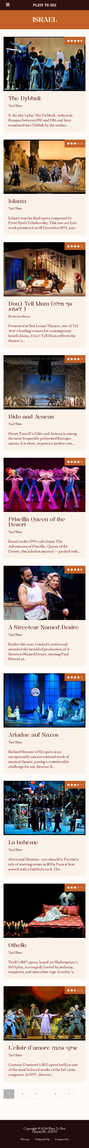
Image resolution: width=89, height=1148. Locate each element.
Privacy (25, 1139)
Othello (17, 945)
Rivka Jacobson (19, 316)
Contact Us (61, 1139)
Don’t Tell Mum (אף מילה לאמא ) (40, 306)
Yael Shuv (15, 106)
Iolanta (17, 201)
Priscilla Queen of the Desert (36, 522)
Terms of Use (42, 1139)
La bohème (23, 842)
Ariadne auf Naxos (33, 734)
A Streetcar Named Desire (43, 627)
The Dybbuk (24, 98)
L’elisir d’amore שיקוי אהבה (42, 1047)
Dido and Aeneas (31, 416)
